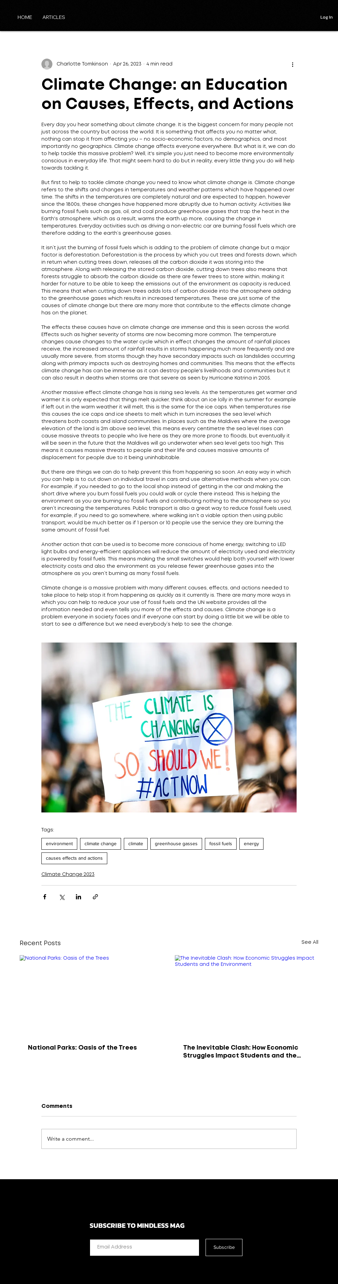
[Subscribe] (224, 1247)
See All (309, 942)
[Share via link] (95, 896)
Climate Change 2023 (68, 874)
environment (59, 843)
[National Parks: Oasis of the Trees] (91, 995)
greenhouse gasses (176, 843)
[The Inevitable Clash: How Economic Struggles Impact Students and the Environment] (246, 995)
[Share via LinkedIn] (78, 896)
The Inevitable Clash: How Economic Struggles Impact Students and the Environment (240, 1052)
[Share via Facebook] (44, 896)
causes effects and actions (74, 858)
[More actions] (292, 64)
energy (251, 843)
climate (135, 843)
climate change (100, 843)
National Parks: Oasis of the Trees (82, 1048)
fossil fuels (220, 843)
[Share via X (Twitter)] (61, 896)
